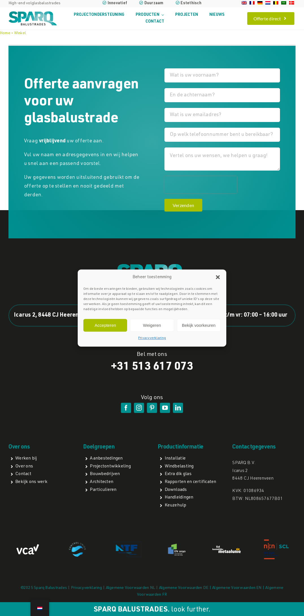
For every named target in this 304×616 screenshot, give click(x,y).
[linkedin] (178, 408)
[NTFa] (127, 544)
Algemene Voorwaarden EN (237, 588)
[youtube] (165, 408)
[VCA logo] (27, 546)
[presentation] (200, 184)
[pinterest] (152, 408)
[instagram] (139, 408)
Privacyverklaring (152, 338)
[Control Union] (77, 544)
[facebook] (126, 408)
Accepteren (105, 325)
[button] (218, 277)
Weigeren (152, 325)
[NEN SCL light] (276, 541)
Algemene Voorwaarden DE (184, 588)
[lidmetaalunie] (226, 548)
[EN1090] (176, 544)
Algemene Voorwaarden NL (130, 588)
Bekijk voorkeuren (199, 325)
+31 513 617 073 (152, 367)
